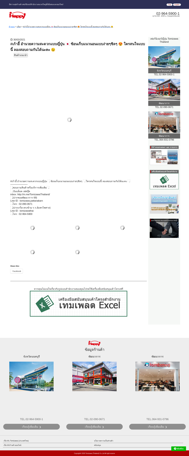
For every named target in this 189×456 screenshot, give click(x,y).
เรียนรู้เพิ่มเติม (30, 426)
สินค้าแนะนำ (20, 55)
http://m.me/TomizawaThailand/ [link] (33, 194)
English (177, 4)
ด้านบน (12, 27)
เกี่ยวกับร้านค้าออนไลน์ (12, 445)
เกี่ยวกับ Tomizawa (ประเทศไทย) (16, 441)
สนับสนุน (97, 445)
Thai (169, 4)
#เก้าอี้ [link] (13, 181)
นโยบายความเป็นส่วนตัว (103, 441)
